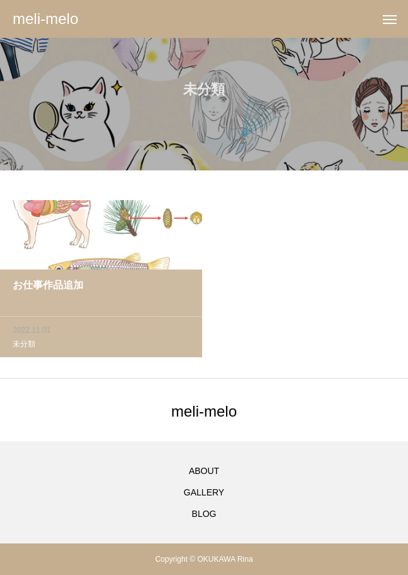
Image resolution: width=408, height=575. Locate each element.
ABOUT (204, 470)
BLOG (204, 513)
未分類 (24, 345)
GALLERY (204, 492)
